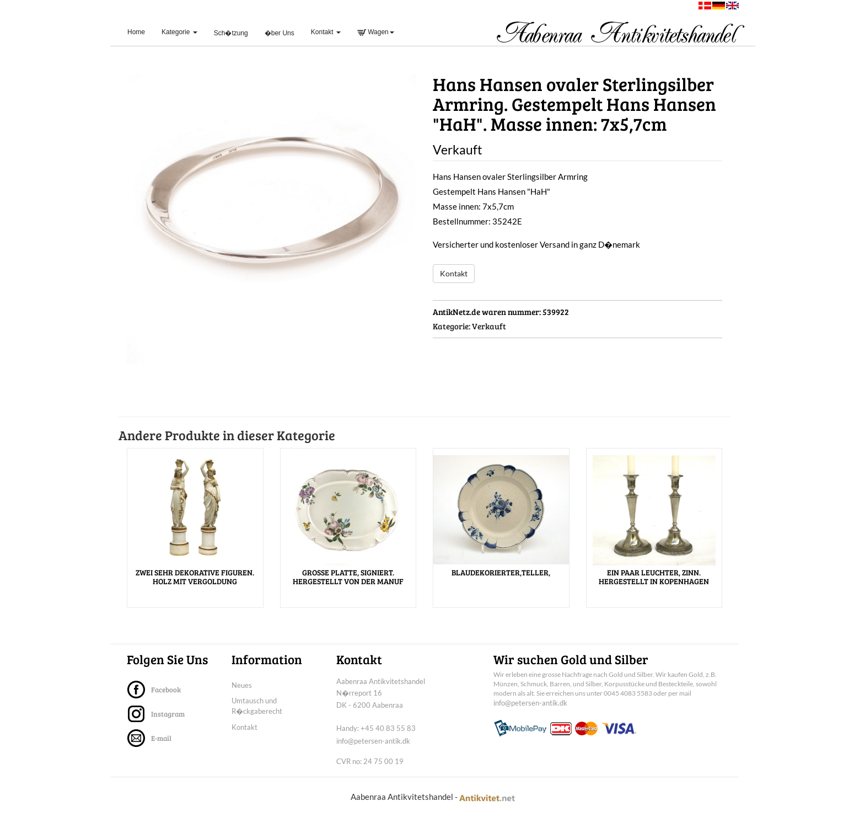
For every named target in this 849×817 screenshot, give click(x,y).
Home (140, 32)
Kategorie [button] (179, 32)
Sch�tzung (231, 33)
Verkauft (489, 326)
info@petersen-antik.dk (373, 740)
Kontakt (454, 273)
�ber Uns (279, 33)
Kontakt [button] (326, 32)
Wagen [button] (375, 32)
